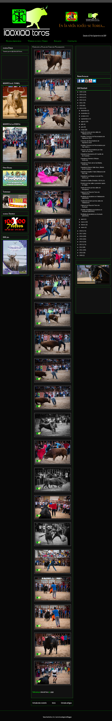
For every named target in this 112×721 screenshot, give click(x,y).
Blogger (69, 717)
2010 (81, 252)
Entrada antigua (66, 703)
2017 (81, 233)
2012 (81, 247)
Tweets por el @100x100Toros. (12, 51)
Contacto (72, 41)
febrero (83, 224)
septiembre (84, 119)
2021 (81, 103)
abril (82, 219)
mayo (83, 129)
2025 (81, 92)
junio (82, 127)
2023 (81, 97)
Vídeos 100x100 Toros (38, 41)
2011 (81, 250)
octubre (83, 116)
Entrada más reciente (40, 703)
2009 (81, 255)
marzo (83, 222)
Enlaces (57, 41)
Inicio (54, 703)
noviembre (84, 113)
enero (83, 227)
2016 (81, 236)
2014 (81, 241)
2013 (81, 244)
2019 (81, 108)
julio (82, 124)
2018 (81, 231)
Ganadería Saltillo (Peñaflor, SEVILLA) (93, 180)
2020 (81, 105)
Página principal (13, 41)
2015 (81, 239)
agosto (83, 121)
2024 (81, 94)
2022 (81, 100)
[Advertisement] (15, 67)
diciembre (84, 110)
